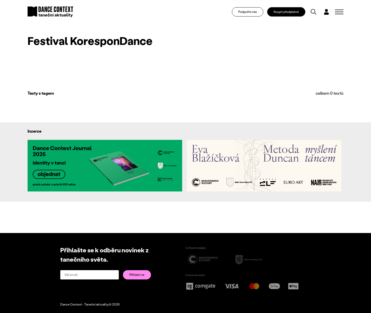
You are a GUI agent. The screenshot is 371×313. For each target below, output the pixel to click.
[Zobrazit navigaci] (339, 12)
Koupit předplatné (286, 12)
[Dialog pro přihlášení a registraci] (326, 12)
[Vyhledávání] (313, 12)
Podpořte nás (247, 12)
